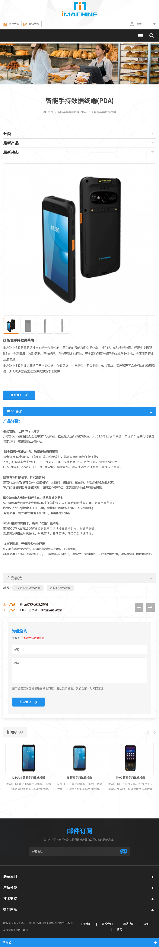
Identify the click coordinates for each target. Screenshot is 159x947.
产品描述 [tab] (79, 412)
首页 (48, 112)
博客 (119, 930)
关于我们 (85, 924)
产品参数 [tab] (79, 579)
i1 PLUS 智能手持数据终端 (28, 778)
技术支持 (31, 24)
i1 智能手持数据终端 (79, 778)
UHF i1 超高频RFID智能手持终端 (40, 610)
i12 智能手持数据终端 (28, 588)
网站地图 (128, 924)
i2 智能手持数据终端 (32, 638)
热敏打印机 (21, 930)
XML (146, 924)
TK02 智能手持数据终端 (130, 778)
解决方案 (11, 24)
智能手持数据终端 (60, 588)
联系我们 (19, 395)
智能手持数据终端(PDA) (72, 112)
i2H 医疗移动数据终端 (33, 605)
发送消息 (28, 702)
